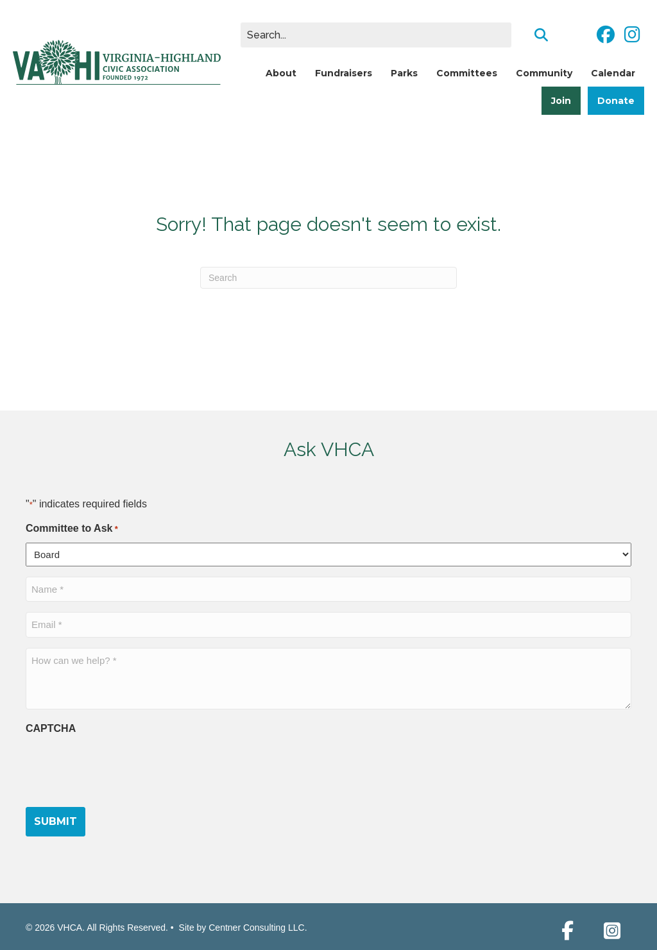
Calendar (613, 73)
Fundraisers (343, 73)
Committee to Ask (72, 529)
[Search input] (376, 35)
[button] (567, 931)
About (281, 73)
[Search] (328, 278)
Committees (466, 73)
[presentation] (123, 768)
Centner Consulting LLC (256, 927)
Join (561, 100)
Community (544, 73)
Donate (616, 100)
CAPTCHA (51, 728)
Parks (404, 73)
